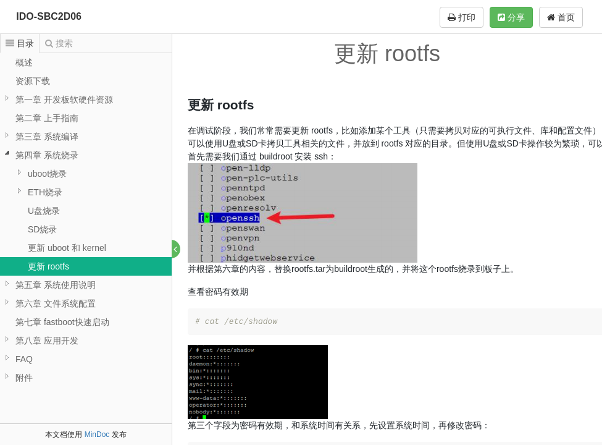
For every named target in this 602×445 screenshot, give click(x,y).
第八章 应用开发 (46, 340)
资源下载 (32, 81)
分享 (511, 17)
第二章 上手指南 (46, 118)
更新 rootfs (48, 266)
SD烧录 (42, 229)
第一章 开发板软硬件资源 (64, 99)
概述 (24, 62)
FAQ (24, 359)
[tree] (86, 220)
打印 (461, 17)
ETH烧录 (45, 192)
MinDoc (97, 434)
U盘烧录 (44, 211)
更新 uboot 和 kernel (67, 248)
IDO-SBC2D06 (49, 16)
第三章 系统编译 (46, 137)
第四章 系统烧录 (46, 155)
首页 (561, 17)
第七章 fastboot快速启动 (62, 322)
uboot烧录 (47, 174)
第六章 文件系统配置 (55, 303)
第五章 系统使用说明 (55, 285)
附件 (24, 378)
